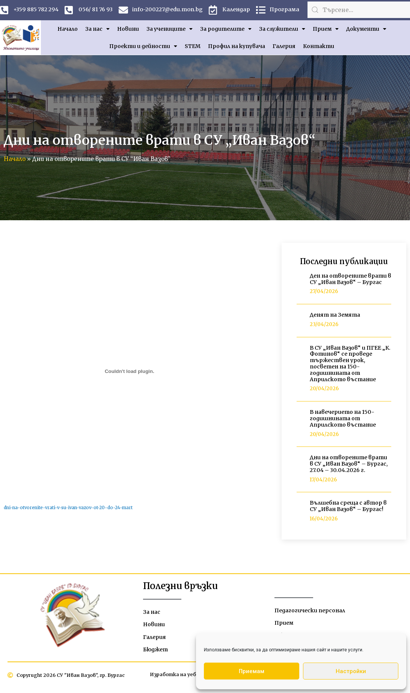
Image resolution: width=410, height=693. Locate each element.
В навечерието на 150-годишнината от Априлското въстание (343, 420)
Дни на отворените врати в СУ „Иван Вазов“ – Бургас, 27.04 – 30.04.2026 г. (349, 466)
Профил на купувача (236, 48)
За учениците (169, 31)
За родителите (226, 31)
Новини (128, 31)
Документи (366, 31)
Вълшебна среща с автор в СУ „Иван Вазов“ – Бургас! (348, 508)
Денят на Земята (335, 317)
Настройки (351, 671)
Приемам (251, 671)
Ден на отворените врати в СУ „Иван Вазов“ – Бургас (350, 281)
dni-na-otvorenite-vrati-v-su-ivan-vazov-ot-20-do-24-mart (71, 510)
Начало (67, 31)
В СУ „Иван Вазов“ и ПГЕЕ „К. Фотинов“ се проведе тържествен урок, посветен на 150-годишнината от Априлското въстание (350, 366)
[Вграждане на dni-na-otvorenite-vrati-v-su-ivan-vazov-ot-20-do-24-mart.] (129, 373)
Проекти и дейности (143, 48)
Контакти (318, 48)
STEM (192, 48)
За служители (282, 31)
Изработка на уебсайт (177, 678)
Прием (326, 31)
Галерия (284, 48)
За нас (97, 31)
